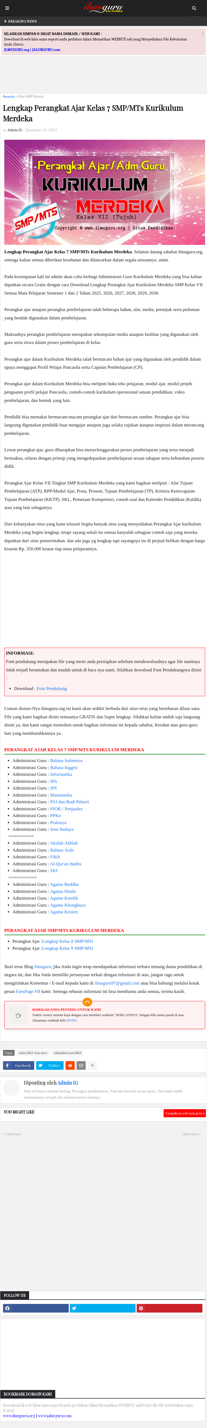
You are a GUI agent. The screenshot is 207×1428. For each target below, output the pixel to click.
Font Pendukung (52, 688)
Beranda (9, 96)
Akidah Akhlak (64, 843)
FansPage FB (28, 991)
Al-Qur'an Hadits (65, 863)
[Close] (203, 33)
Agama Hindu (63, 891)
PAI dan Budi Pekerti (69, 801)
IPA (53, 781)
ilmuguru (42, 966)
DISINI (71, 1020)
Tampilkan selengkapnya (185, 1113)
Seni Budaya (61, 829)
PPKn (55, 815)
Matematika (61, 795)
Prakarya (58, 822)
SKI (53, 870)
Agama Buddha (64, 884)
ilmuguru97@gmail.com (117, 983)
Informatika (61, 774)
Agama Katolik (64, 898)
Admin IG (67, 1082)
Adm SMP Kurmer (31, 96)
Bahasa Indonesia (66, 760)
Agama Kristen (64, 911)
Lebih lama (190, 1134)
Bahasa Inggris (64, 767)
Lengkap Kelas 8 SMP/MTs (67, 941)
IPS (53, 788)
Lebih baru (13, 1134)
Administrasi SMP (67, 1052)
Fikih (55, 856)
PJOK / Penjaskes (66, 808)
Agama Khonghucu (68, 905)
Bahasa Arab (61, 850)
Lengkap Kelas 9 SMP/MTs (67, 948)
